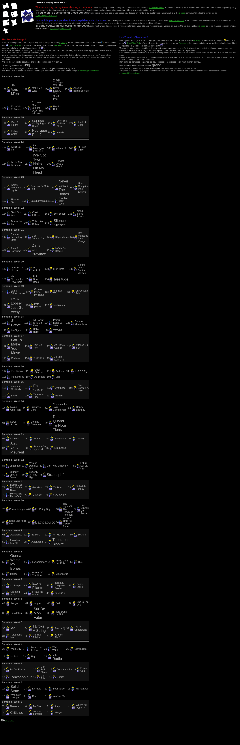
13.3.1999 (7, 721)
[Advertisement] (57, 736)
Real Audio (58, 45)
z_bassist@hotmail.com (46, 15)
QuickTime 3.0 (13, 45)
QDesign (63, 42)
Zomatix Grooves (156, 7)
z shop (182, 13)
